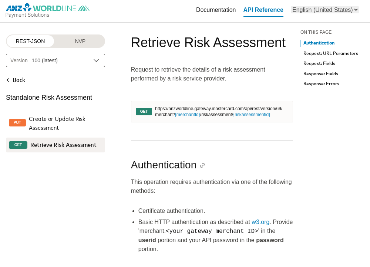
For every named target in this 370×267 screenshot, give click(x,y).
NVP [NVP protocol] (80, 41)
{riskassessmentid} (251, 114)
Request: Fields (319, 63)
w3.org (260, 222)
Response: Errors (321, 84)
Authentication (318, 43)
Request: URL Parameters (330, 53)
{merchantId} (187, 114)
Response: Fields (320, 74)
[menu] (325, 9)
